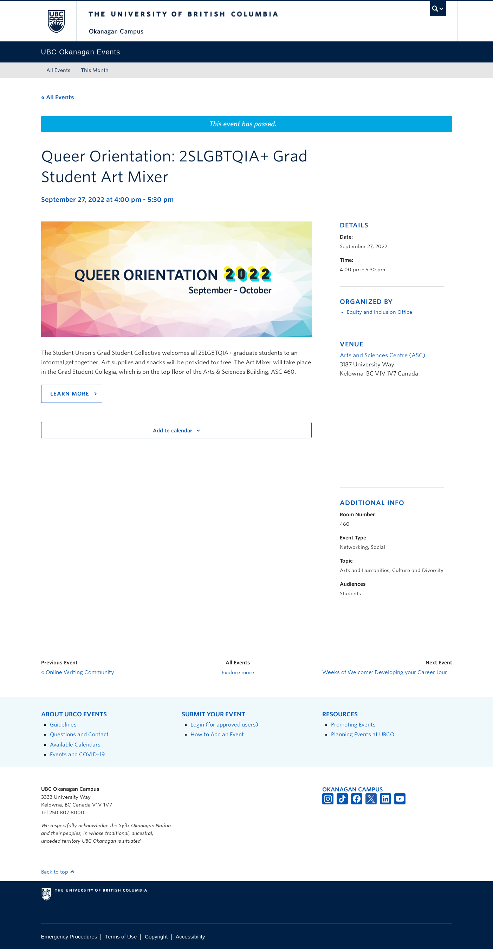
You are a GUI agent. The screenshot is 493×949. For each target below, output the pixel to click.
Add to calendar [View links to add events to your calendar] (172, 430)
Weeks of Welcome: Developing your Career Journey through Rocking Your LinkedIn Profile (387, 672)
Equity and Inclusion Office (379, 312)
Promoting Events (353, 725)
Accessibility (190, 937)
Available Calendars (75, 745)
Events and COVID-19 (77, 754)
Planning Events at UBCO (362, 734)
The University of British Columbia (56, 21)
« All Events (57, 97)
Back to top (58, 872)
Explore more (238, 672)
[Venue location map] (377, 436)
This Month (95, 70)
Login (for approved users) (224, 725)
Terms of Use (121, 937)
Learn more (69, 394)
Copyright (156, 937)
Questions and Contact (79, 734)
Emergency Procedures (69, 937)
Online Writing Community (77, 672)
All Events (58, 70)
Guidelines (63, 725)
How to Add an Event (217, 734)
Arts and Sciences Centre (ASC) (382, 355)
